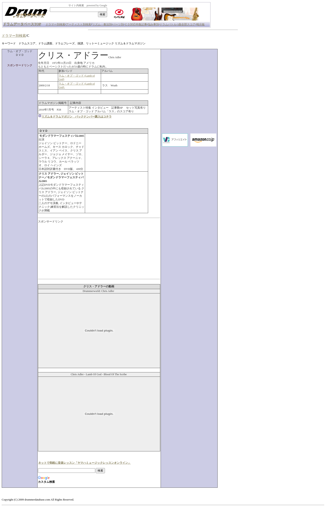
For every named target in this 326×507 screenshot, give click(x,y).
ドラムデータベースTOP (22, 24)
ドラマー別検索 (14, 35)
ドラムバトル (168, 24)
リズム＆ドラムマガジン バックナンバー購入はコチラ (76, 116)
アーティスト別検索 (78, 24)
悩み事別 (153, 24)
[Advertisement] (19, 132)
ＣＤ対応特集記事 (136, 24)
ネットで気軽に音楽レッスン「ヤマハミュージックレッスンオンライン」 (84, 462)
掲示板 (200, 24)
